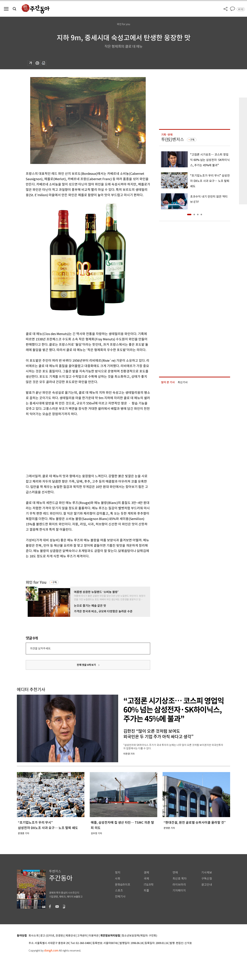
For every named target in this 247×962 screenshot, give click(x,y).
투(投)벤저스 (172, 139)
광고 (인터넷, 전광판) (52, 935)
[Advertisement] (79, 444)
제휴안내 (71, 935)
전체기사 (120, 896)
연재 (175, 872)
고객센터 (82, 935)
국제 (146, 878)
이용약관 (94, 935)
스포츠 (119, 890)
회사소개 (34, 935)
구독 (54, 582)
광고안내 (206, 884)
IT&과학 (149, 884)
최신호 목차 (180, 878)
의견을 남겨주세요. (40, 648)
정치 (117, 872)
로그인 (240, 9)
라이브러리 (179, 884)
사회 (117, 878)
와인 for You (36, 582)
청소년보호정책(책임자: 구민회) (139, 935)
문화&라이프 (122, 884)
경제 (146, 872)
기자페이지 (179, 890)
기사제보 (206, 872)
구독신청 (206, 878)
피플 (146, 890)
